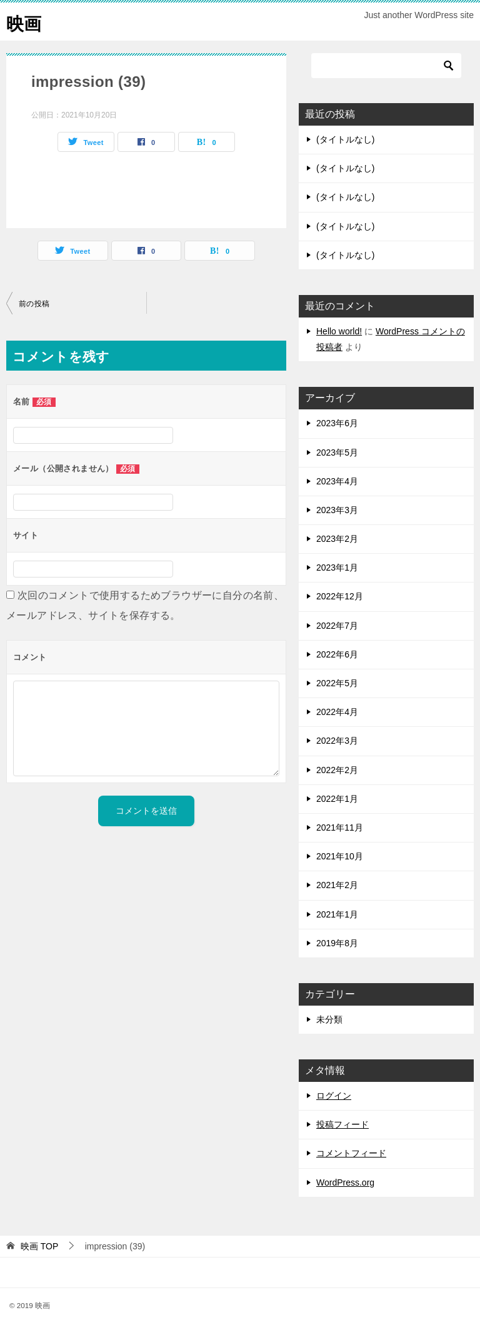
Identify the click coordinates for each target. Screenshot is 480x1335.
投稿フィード (342, 1124)
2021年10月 (339, 856)
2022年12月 (339, 596)
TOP (39, 1246)
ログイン (333, 1096)
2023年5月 (337, 453)
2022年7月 (337, 626)
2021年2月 (337, 885)
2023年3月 (337, 510)
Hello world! (339, 331)
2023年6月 (337, 423)
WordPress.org (345, 1183)
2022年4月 (337, 712)
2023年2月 (337, 539)
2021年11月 (339, 827)
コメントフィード (351, 1153)
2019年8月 (337, 943)
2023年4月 (337, 481)
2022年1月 (337, 799)
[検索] (386, 65)
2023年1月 (337, 567)
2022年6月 (337, 654)
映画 (25, 22)
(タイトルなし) (345, 139)
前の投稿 (34, 303)
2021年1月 (337, 914)
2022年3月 (337, 741)
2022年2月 (337, 770)
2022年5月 (337, 683)
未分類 (329, 1019)
